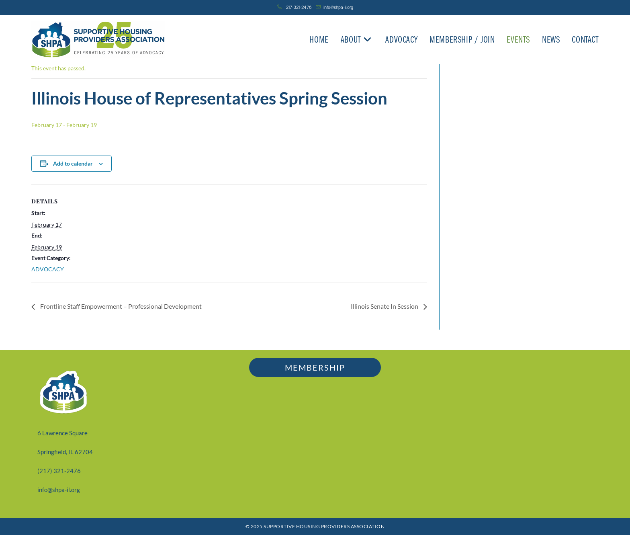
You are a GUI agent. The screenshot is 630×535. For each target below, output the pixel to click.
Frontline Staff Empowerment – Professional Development (120, 306)
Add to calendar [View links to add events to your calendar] (73, 163)
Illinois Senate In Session (385, 306)
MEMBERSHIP (315, 367)
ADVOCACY (47, 269)
